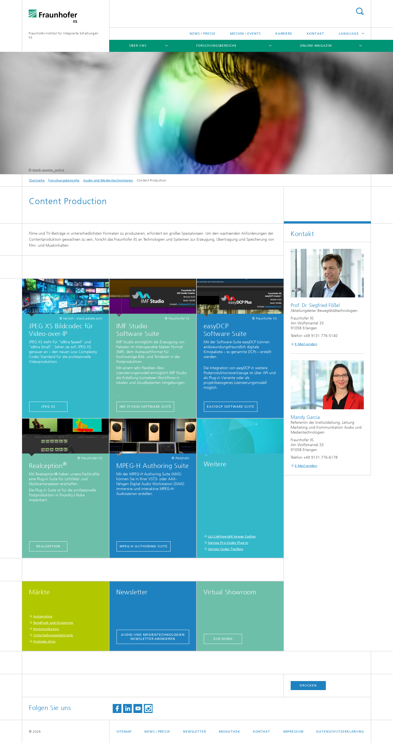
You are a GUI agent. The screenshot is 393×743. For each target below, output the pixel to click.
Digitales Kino (44, 641)
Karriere (283, 33)
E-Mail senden (306, 344)
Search (359, 11)
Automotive (42, 616)
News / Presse (203, 33)
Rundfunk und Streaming (53, 623)
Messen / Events (245, 33)
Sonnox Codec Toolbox (225, 549)
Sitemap (124, 731)
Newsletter (194, 731)
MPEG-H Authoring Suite (144, 546)
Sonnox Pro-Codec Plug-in (228, 543)
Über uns (138, 45)
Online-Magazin (316, 45)
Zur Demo (222, 639)
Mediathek (229, 731)
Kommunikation (46, 629)
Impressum (293, 731)
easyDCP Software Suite (230, 406)
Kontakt (315, 33)
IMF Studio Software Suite (145, 406)
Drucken (308, 685)
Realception (48, 546)
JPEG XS (48, 406)
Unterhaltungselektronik (53, 635)
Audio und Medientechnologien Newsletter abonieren (153, 637)
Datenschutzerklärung (340, 731)
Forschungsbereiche (216, 45)
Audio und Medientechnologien (108, 180)
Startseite (37, 180)
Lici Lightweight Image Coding (232, 536)
